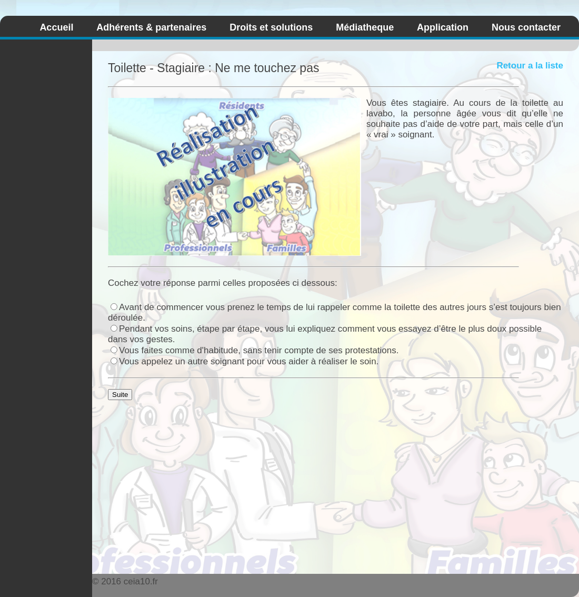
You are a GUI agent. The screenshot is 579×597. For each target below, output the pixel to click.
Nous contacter (526, 27)
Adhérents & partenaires (151, 27)
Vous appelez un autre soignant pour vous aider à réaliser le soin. (244, 361)
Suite (120, 395)
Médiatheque (365, 27)
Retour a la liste (529, 66)
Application (442, 27)
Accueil (56, 27)
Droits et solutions (271, 27)
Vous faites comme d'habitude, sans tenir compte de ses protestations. (254, 350)
